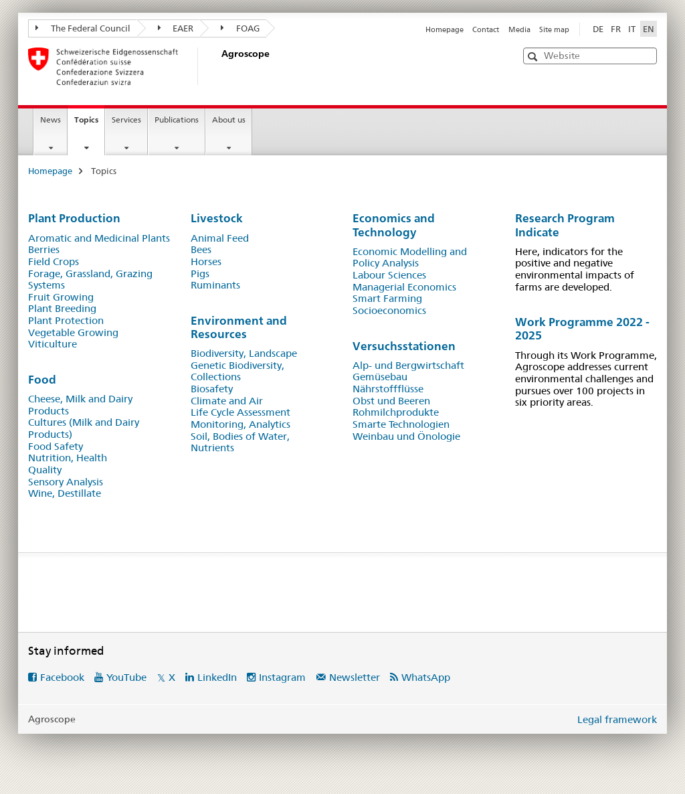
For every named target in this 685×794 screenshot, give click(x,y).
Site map (554, 29)
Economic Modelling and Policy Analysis (410, 258)
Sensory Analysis (65, 482)
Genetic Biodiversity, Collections (237, 372)
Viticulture (52, 344)
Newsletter (354, 677)
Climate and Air (227, 401)
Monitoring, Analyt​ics (240, 424)
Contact (485, 29)
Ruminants (215, 285)
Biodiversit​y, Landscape (244, 353)
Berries (44, 250)
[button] (534, 56)
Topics (89, 124)
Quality (45, 470)
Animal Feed (220, 238)
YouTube (126, 677)
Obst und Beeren (391, 401)
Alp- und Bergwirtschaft (408, 366)
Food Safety (55, 447)
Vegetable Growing (73, 333)
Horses (206, 262)
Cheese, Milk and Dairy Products (80, 405)
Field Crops (53, 262)
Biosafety (212, 389)
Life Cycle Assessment (240, 412)
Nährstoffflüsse (388, 389)
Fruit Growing (61, 297)
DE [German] (598, 28)
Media (519, 29)
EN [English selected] (648, 28)
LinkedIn (217, 677)
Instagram (282, 677)
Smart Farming (387, 299)
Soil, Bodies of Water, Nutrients (240, 442)
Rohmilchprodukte (396, 412)
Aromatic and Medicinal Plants (99, 238)
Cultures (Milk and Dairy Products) (83, 428)
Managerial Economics (404, 287)
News (50, 119)
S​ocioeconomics (389, 311)
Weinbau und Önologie (406, 436)
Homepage (444, 29)
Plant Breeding (62, 309)
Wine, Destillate (64, 493)
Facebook (62, 677)
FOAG (240, 28)
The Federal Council (82, 28)
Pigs (200, 274)
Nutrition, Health (67, 458)
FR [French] (616, 28)
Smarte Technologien (401, 424)
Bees (201, 250)
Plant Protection (66, 321)
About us (229, 119)
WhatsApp (425, 677)
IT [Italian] (631, 28)
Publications (177, 119)
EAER (176, 28)
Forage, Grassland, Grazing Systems (90, 280)
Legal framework (617, 719)
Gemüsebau (380, 377)
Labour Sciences (389, 275)
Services (126, 119)
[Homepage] (218, 66)
